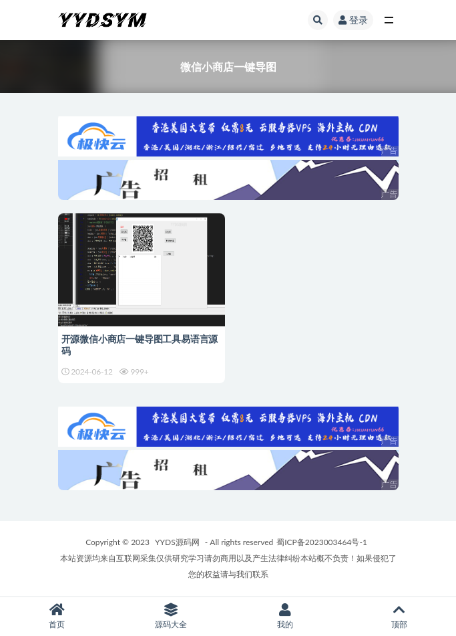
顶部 (399, 616)
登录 (353, 19)
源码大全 (171, 616)
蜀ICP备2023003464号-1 (321, 542)
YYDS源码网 (177, 542)
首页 (57, 616)
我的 (285, 616)
